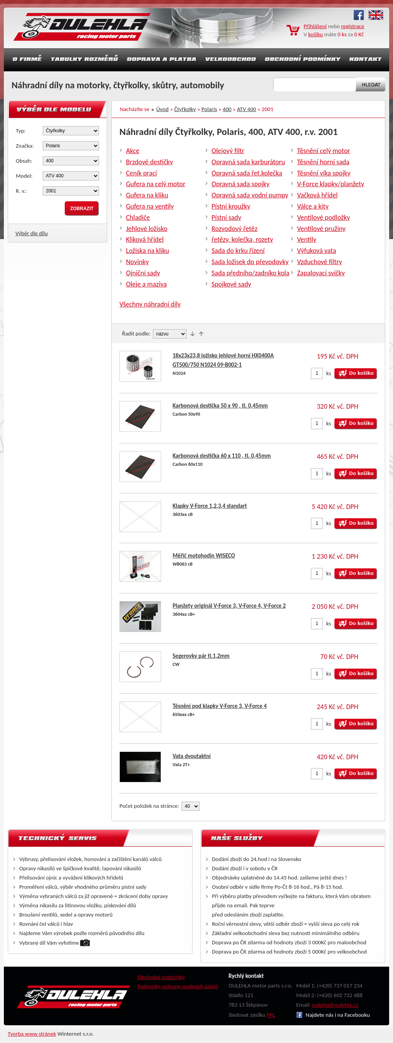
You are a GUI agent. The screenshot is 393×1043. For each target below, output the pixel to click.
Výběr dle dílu (31, 233)
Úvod (162, 109)
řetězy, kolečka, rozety (242, 239)
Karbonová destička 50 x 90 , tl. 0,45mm (220, 405)
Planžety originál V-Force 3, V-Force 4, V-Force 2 (229, 605)
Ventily (306, 239)
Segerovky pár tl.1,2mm (201, 655)
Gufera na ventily (150, 206)
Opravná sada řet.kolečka (247, 173)
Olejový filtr (228, 151)
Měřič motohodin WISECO (204, 555)
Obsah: (24, 160)
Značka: (25, 145)
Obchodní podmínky (161, 977)
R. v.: (21, 190)
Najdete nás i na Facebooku (333, 1014)
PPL (271, 1014)
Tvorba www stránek (32, 1033)
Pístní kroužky (231, 206)
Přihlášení (315, 26)
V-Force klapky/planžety (330, 184)
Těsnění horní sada (323, 162)
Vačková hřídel (317, 195)
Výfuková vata (316, 250)
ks (328, 373)
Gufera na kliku (147, 195)
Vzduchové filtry (319, 262)
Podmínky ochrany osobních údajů (178, 986)
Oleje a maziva (146, 284)
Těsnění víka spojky (324, 173)
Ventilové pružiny (321, 228)
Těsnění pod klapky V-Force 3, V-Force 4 (220, 706)
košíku (315, 34)
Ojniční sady (143, 273)
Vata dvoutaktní (192, 756)
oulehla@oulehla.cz (335, 1004)
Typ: (20, 130)
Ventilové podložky (323, 217)
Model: (24, 175)
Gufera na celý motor (155, 184)
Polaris (209, 109)
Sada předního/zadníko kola (250, 273)
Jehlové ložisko (146, 228)
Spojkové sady (231, 284)
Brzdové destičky (149, 162)
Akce (132, 151)
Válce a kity (313, 206)
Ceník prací (141, 173)
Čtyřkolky (185, 109)
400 (227, 109)
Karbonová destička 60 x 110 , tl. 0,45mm (222, 455)
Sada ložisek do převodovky (250, 262)
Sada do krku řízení (238, 250)
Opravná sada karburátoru (248, 162)
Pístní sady (226, 217)
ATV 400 (246, 109)
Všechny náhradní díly (150, 304)
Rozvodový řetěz (234, 228)
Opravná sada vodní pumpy (250, 195)
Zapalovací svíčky (321, 273)
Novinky (137, 262)
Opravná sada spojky (240, 184)
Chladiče (138, 217)
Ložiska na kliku (147, 250)
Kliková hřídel (145, 239)
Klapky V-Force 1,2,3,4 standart (210, 505)
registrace (352, 26)
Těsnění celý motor (323, 151)
